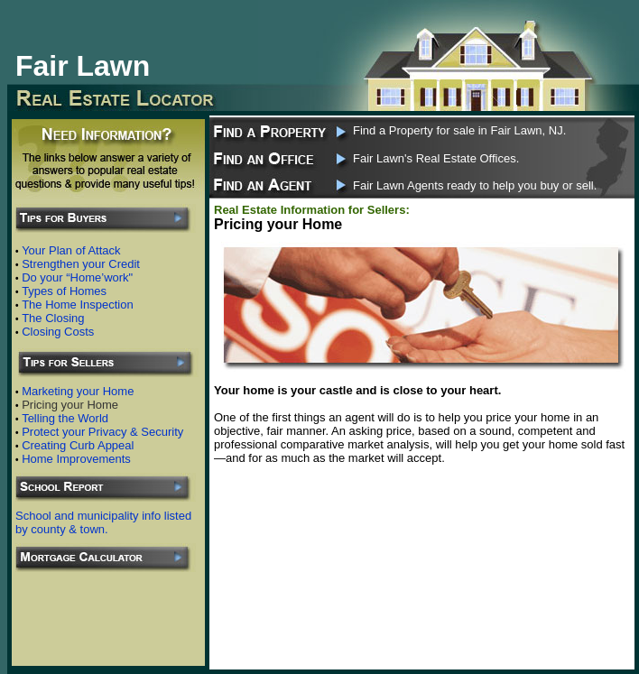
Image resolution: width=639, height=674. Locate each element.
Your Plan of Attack (71, 250)
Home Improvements (76, 459)
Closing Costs (58, 331)
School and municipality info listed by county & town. (103, 522)
